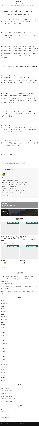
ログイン (3, 409)
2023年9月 (4, 308)
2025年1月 (4, 306)
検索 (35, 267)
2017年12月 (4, 362)
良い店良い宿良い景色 (6, 401)
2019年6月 (4, 332)
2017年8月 (4, 372)
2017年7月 (4, 375)
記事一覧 (5, 196)
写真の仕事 (4, 393)
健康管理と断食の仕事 (24, 14)
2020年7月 (4, 322)
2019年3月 (4, 338)
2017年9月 (4, 369)
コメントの (5, 414)
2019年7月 (4, 330)
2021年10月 (4, 319)
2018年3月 (4, 356)
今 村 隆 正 (19, 1)
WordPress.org (5, 417)
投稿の (4, 411)
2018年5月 (4, 351)
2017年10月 (4, 367)
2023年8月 (4, 311)
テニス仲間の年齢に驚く (7, 283)
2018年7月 (4, 348)
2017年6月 (4, 377)
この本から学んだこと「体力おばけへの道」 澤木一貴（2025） (17, 276)
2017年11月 (4, 364)
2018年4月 (4, 354)
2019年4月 (4, 335)
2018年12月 (4, 343)
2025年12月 (4, 303)
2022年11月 (4, 314)
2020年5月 (4, 324)
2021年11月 (4, 316)
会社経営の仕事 (5, 388)
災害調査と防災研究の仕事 (8, 398)
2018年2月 (4, 359)
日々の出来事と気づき (6, 396)
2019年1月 (4, 340)
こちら (16, 192)
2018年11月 (4, 346)
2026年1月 (4, 300)
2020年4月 (4, 327)
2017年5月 (4, 380)
